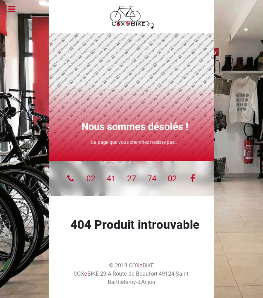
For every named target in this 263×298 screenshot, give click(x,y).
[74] (152, 178)
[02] (91, 178)
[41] (111, 178)
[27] (131, 178)
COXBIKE (141, 265)
